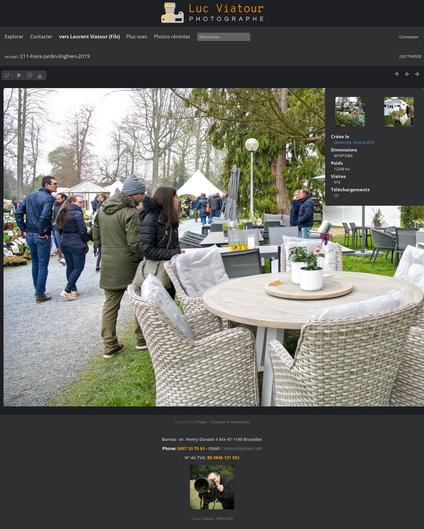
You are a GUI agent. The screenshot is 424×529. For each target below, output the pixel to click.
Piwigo (201, 421)
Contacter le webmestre (229, 421)
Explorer (14, 36)
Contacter (41, 36)
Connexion (408, 36)
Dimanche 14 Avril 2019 (354, 142)
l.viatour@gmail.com (242, 448)
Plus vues (136, 36)
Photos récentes (172, 36)
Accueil (11, 56)
